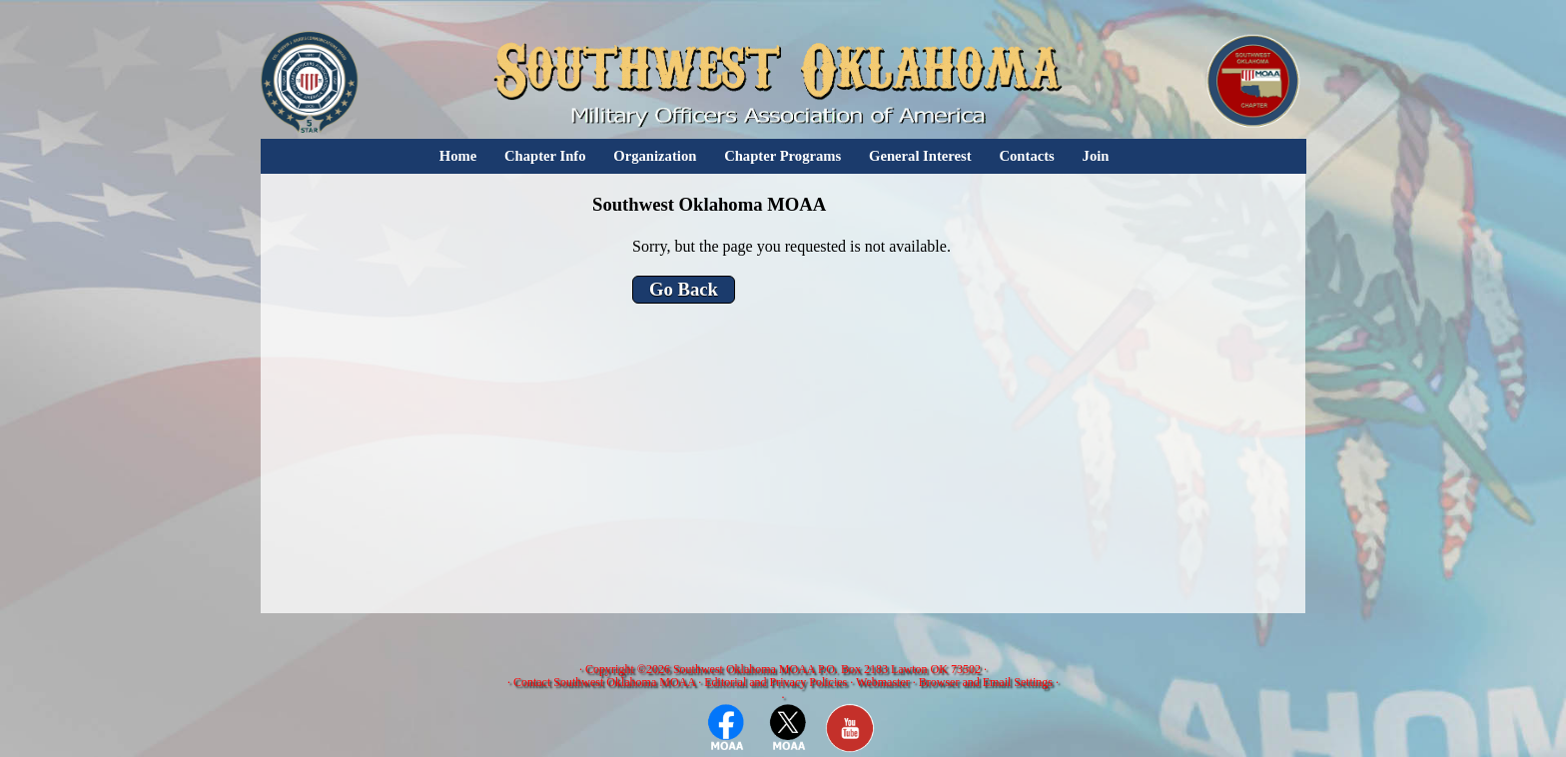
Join (1096, 156)
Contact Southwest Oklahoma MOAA (604, 682)
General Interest (920, 156)
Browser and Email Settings (986, 682)
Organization (654, 156)
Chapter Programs (782, 156)
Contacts (1026, 156)
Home (457, 156)
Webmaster (883, 682)
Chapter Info (545, 156)
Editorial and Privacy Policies (775, 682)
